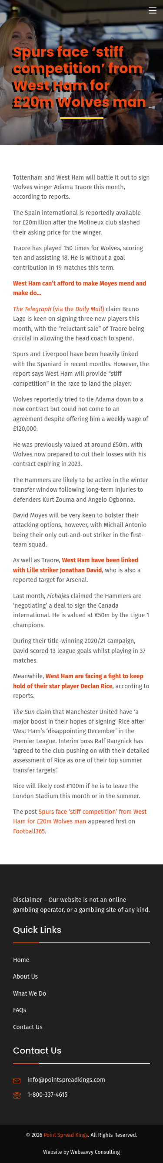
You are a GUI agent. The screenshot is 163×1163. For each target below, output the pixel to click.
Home (21, 960)
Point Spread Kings (65, 1135)
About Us (25, 976)
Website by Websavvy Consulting (81, 1152)
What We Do (29, 993)
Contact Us (28, 1027)
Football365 (29, 831)
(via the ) (58, 309)
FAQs (19, 1010)
